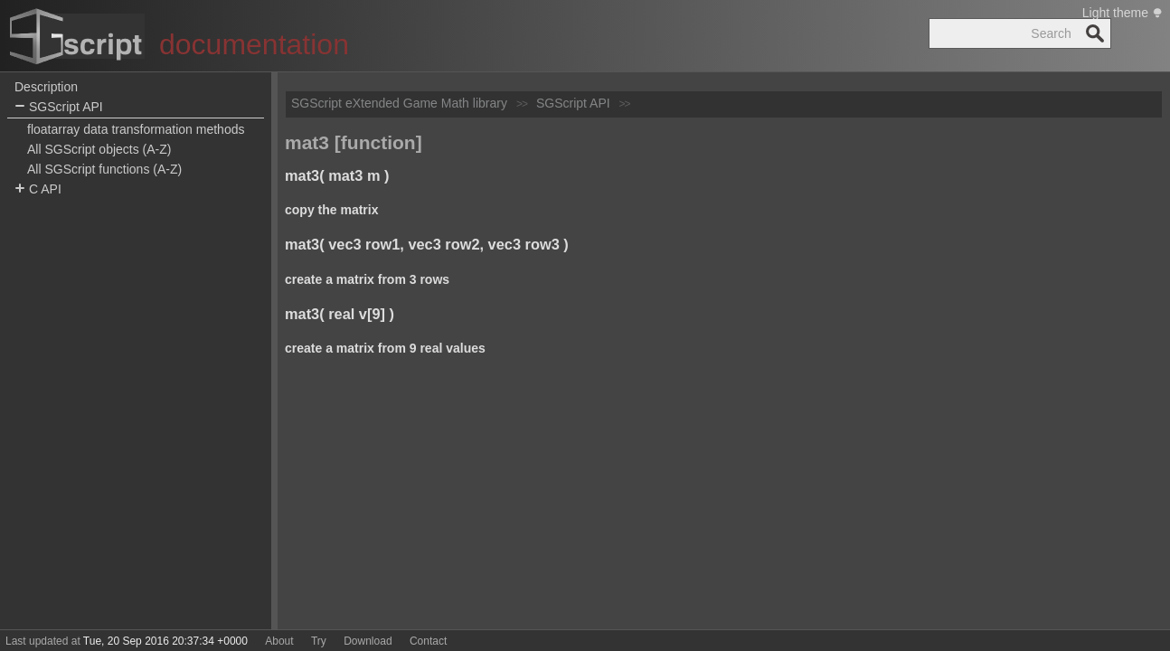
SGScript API (58, 107)
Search (1095, 33)
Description (46, 87)
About (279, 641)
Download (368, 641)
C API (37, 189)
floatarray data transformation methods (135, 129)
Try (318, 641)
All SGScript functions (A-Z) (104, 169)
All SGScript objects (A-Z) (99, 149)
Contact (428, 641)
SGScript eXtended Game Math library (399, 103)
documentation (254, 44)
